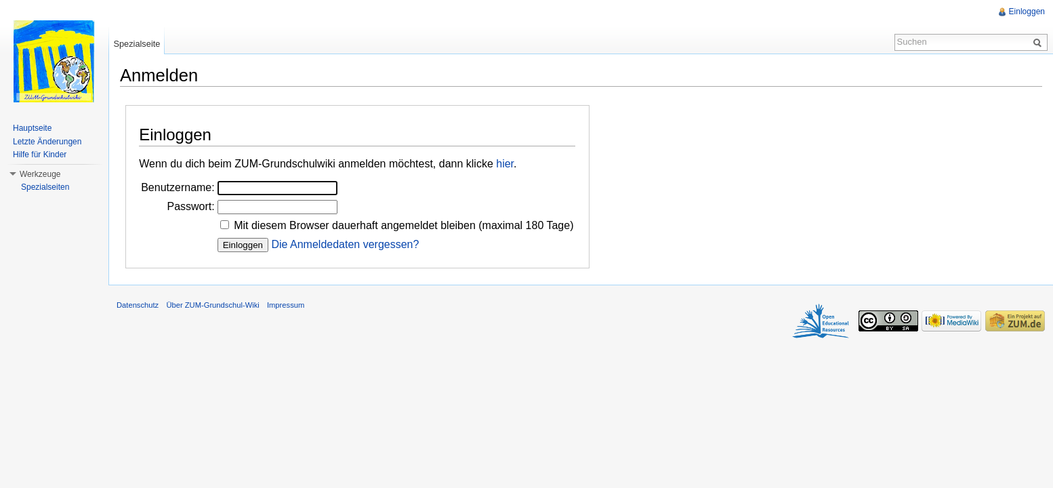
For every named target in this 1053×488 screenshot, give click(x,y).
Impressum (285, 305)
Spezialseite (136, 44)
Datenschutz (138, 305)
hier (505, 163)
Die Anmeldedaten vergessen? (345, 244)
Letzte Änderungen (47, 141)
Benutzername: (178, 187)
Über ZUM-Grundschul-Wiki (212, 305)
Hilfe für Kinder (39, 154)
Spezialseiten (45, 187)
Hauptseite (32, 128)
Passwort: (190, 206)
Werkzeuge (40, 174)
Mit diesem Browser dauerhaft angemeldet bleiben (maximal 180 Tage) (403, 225)
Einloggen (1027, 11)
